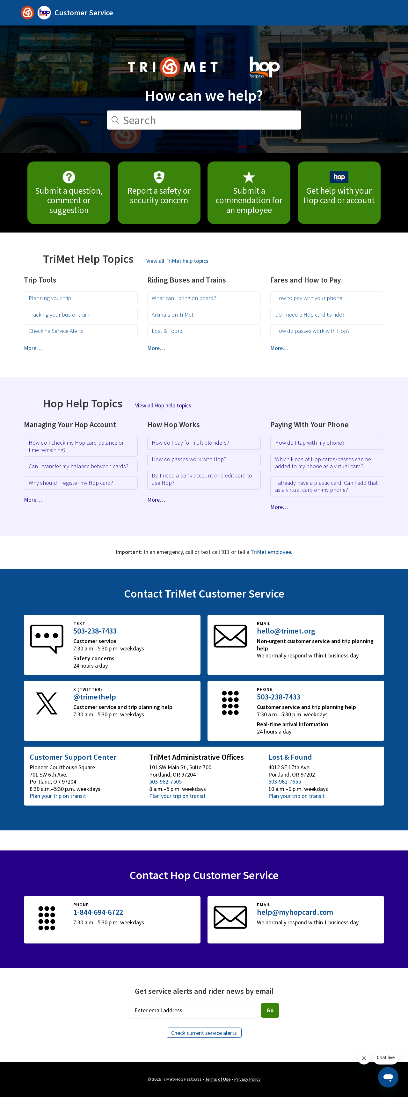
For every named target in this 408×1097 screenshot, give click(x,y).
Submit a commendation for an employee (249, 193)
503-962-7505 (165, 781)
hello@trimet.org (286, 631)
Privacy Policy (247, 1079)
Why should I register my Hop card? (71, 482)
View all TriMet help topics (177, 260)
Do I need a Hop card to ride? (310, 314)
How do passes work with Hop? (312, 330)
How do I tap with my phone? (310, 442)
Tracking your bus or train (59, 314)
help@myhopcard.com (295, 912)
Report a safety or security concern (159, 188)
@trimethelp (94, 697)
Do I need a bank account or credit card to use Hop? (202, 479)
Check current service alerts (204, 1032)
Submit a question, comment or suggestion (69, 193)
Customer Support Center (73, 757)
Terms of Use (218, 1079)
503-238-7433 (95, 631)
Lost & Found (168, 330)
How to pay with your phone (308, 298)
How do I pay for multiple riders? (190, 442)
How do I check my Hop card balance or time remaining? (76, 446)
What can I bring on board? (184, 298)
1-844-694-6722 (98, 912)
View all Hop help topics (163, 405)
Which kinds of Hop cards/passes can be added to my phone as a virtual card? (323, 462)
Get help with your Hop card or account (339, 188)
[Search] (204, 120)
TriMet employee (271, 552)
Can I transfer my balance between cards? (78, 466)
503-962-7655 (284, 781)
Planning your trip (50, 298)
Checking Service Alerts (56, 330)
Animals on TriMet (172, 314)
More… (33, 348)
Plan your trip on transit (58, 795)
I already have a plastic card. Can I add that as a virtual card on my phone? (326, 486)
